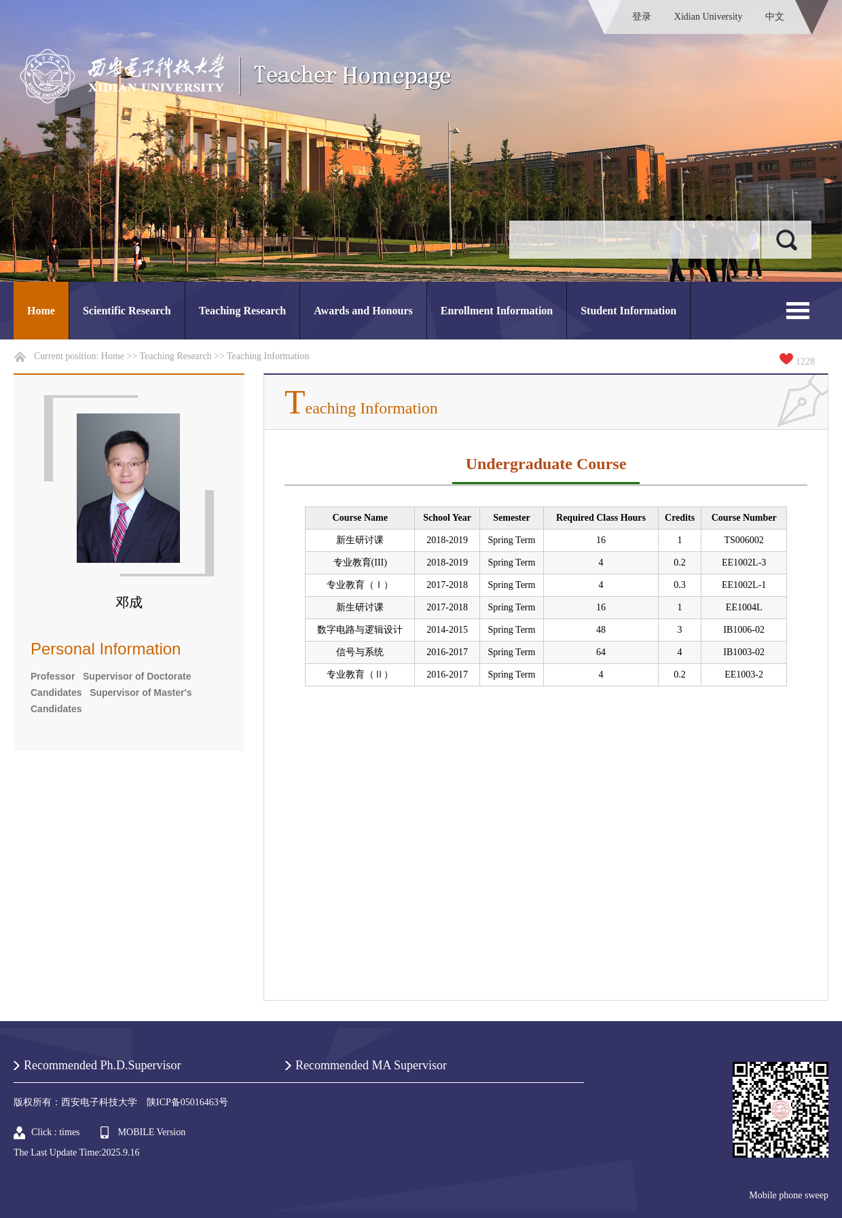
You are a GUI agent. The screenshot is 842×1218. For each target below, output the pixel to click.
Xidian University (708, 17)
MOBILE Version (152, 1132)
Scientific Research (127, 310)
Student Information (628, 310)
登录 (641, 17)
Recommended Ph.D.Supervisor (102, 1065)
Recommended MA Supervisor (371, 1065)
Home (41, 310)
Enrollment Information (497, 310)
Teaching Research (242, 310)
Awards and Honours (363, 310)
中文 (774, 17)
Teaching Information (268, 356)
